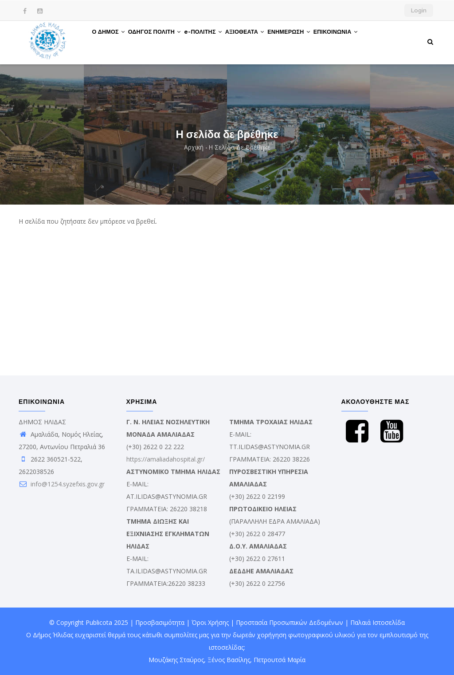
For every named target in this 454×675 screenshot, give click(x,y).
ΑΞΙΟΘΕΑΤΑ (264, 41)
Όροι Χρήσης (210, 622)
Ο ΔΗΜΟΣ (111, 41)
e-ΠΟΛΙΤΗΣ (217, 41)
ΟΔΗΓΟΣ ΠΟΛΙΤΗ (162, 41)
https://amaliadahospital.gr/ (165, 459)
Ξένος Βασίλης (228, 659)
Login (419, 10)
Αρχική (194, 147)
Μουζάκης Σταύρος (176, 659)
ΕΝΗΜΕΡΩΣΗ (313, 41)
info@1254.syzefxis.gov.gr (62, 484)
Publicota (99, 622)
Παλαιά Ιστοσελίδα (377, 622)
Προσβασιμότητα (159, 622)
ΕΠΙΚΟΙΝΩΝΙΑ (365, 41)
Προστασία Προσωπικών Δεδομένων (289, 622)
